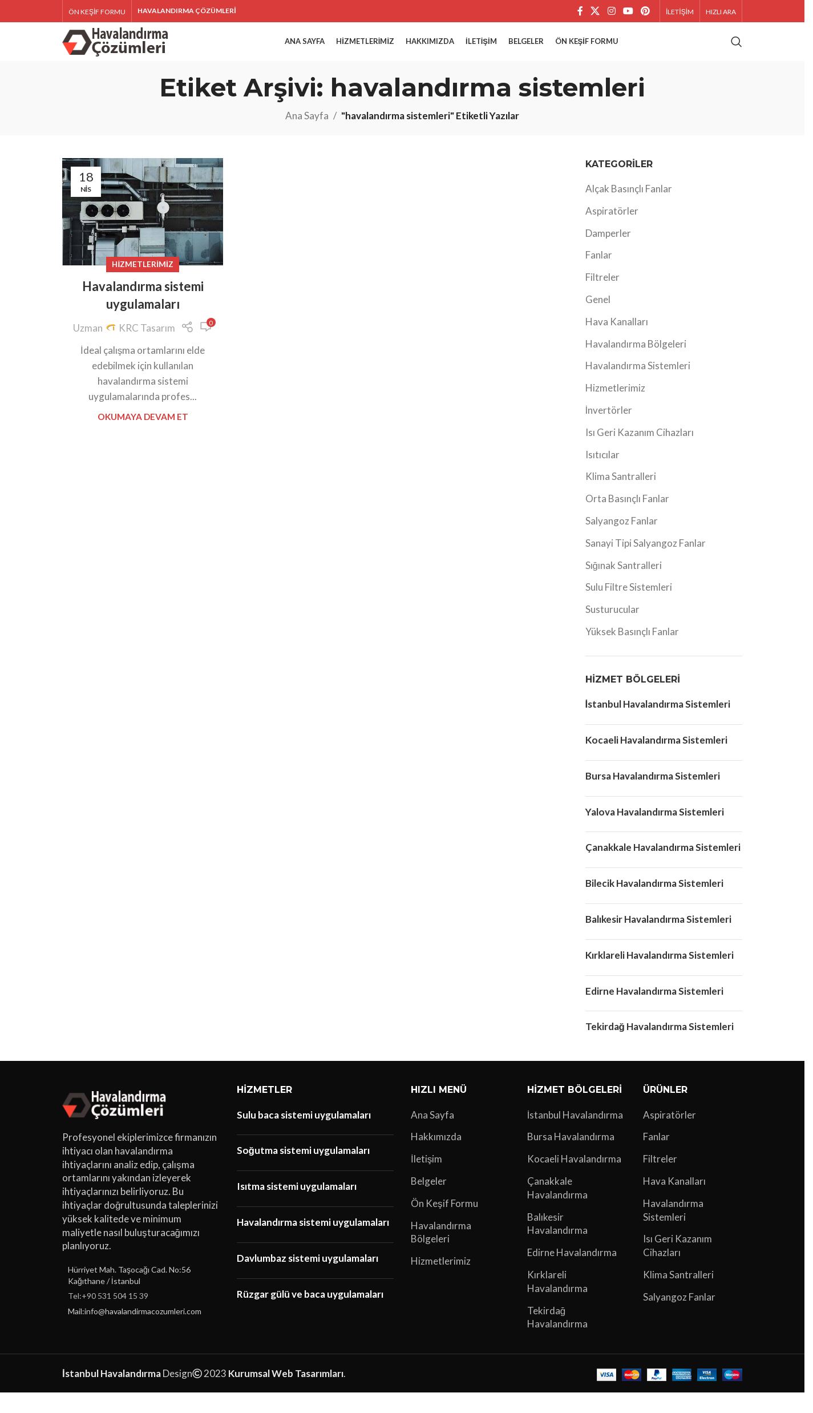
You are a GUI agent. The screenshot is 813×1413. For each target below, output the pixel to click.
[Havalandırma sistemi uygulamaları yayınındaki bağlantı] (142, 231)
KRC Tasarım (147, 348)
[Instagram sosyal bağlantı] (611, 12)
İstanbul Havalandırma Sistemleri (658, 724)
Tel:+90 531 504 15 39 (108, 1316)
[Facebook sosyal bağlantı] (580, 12)
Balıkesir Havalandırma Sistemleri (658, 939)
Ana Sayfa (307, 136)
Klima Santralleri (620, 497)
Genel (597, 319)
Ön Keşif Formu (444, 1223)
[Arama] (736, 52)
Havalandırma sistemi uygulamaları (313, 1242)
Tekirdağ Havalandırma (557, 1337)
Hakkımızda (436, 1157)
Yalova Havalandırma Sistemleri (654, 832)
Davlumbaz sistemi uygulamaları (307, 1278)
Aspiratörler (611, 231)
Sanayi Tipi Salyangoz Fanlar (645, 563)
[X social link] (595, 12)
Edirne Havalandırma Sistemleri (654, 1011)
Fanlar (598, 275)
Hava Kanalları (616, 342)
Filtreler (602, 298)
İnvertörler (609, 430)
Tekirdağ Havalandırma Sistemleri (659, 1047)
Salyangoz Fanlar (621, 541)
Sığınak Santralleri (623, 585)
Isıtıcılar (602, 475)
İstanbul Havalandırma (575, 1135)
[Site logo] (117, 51)
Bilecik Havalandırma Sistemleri (654, 903)
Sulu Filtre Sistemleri (628, 607)
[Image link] (116, 1123)
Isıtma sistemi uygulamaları (297, 1206)
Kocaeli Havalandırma (574, 1179)
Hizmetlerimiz (142, 284)
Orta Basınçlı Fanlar (627, 519)
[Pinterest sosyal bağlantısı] (645, 12)
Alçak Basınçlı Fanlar (628, 209)
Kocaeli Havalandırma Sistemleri (656, 760)
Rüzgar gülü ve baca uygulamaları (310, 1314)
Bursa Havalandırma (570, 1157)
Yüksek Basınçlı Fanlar (632, 651)
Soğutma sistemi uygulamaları (303, 1171)
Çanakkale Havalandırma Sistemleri (663, 868)
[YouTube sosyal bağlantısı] (628, 12)
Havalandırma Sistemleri (637, 386)
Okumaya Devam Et (143, 437)
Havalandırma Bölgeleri (635, 364)
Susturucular (612, 630)
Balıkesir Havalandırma (557, 1244)
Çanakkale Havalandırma (557, 1208)
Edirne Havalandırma (572, 1272)
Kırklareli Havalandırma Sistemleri (659, 975)
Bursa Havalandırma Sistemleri (652, 796)
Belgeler (429, 1201)
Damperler (608, 253)
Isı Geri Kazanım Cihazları (639, 452)
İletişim (426, 1179)
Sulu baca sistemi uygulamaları (304, 1135)
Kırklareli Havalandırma (557, 1301)
